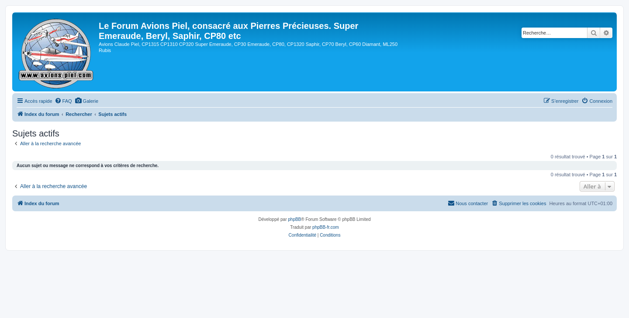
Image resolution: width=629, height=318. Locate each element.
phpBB (294, 219)
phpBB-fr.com (325, 227)
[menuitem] (63, 101)
